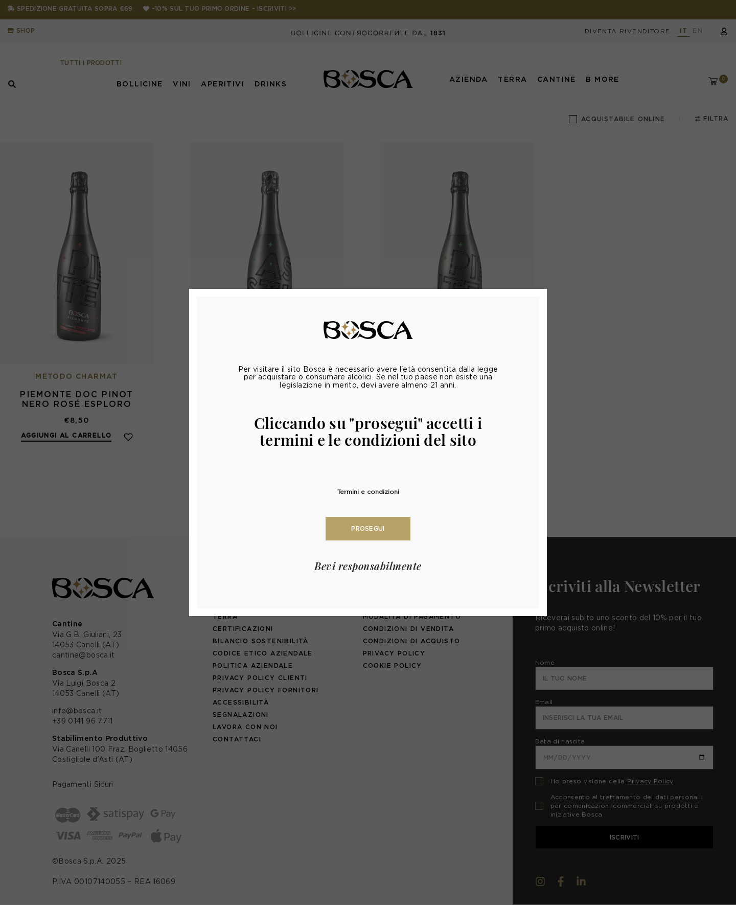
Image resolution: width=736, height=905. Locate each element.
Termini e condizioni (368, 491)
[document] (368, 452)
